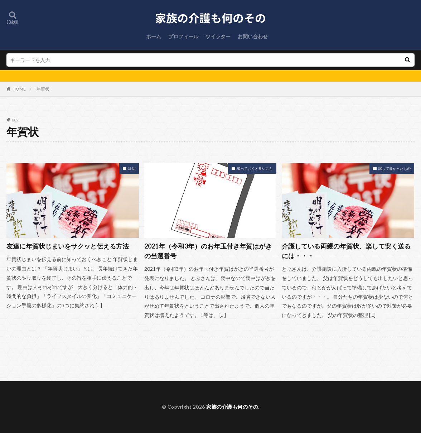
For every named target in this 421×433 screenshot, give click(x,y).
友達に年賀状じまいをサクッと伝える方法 (67, 246)
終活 (131, 168)
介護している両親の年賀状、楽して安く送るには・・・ (346, 251)
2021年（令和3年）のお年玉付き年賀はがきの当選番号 (208, 251)
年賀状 (43, 89)
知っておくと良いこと (255, 168)
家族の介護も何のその (232, 407)
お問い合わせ (253, 36)
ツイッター (218, 36)
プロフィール (183, 36)
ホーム (153, 36)
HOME (19, 89)
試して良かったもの (394, 168)
